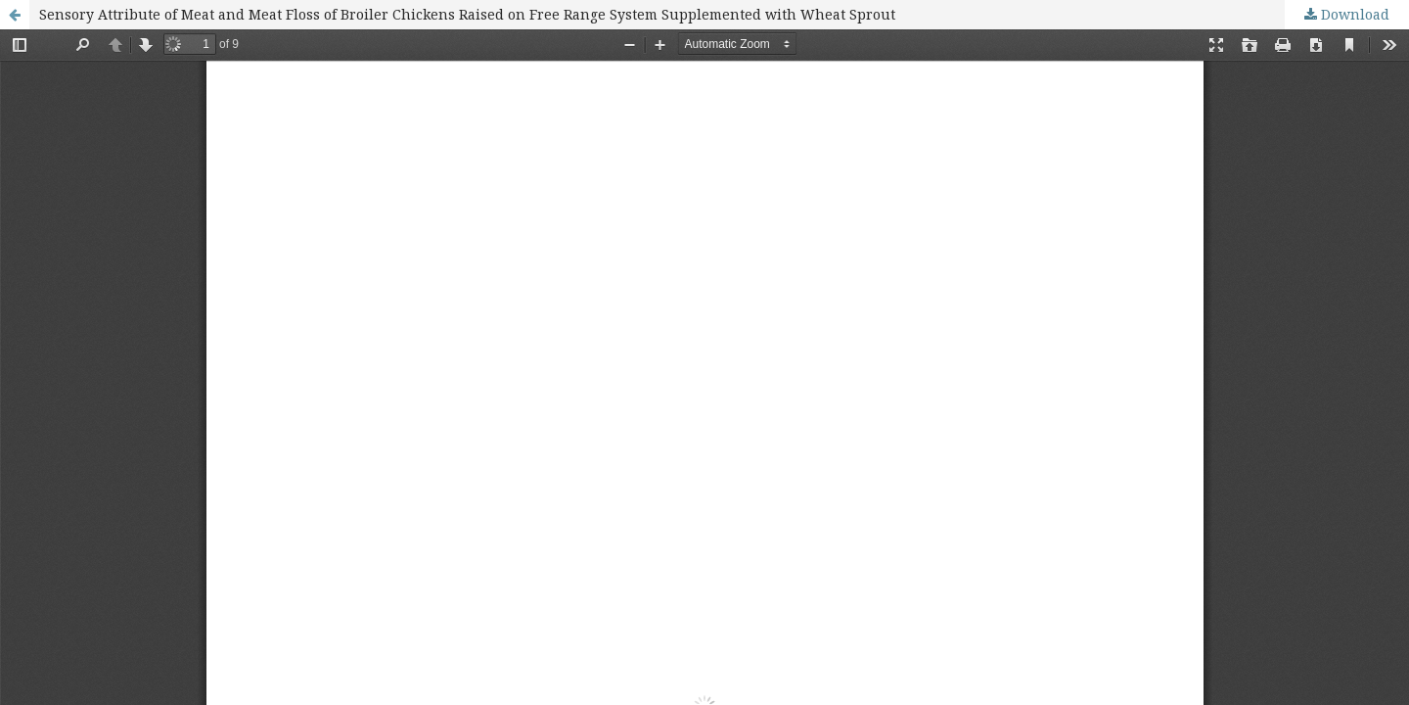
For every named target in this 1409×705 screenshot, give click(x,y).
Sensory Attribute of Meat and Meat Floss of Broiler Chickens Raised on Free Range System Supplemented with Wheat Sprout (467, 14)
